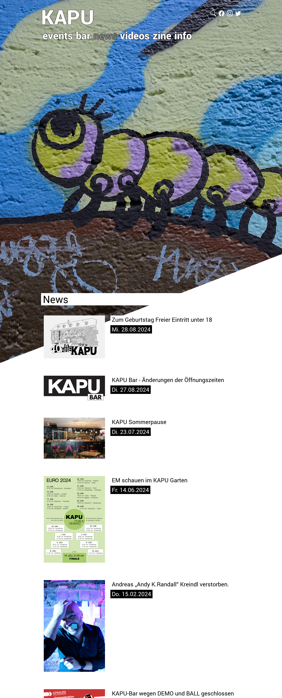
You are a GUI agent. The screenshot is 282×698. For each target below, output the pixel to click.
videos (135, 35)
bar (83, 35)
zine (162, 35)
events (57, 35)
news (105, 35)
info (183, 35)
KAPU (67, 17)
